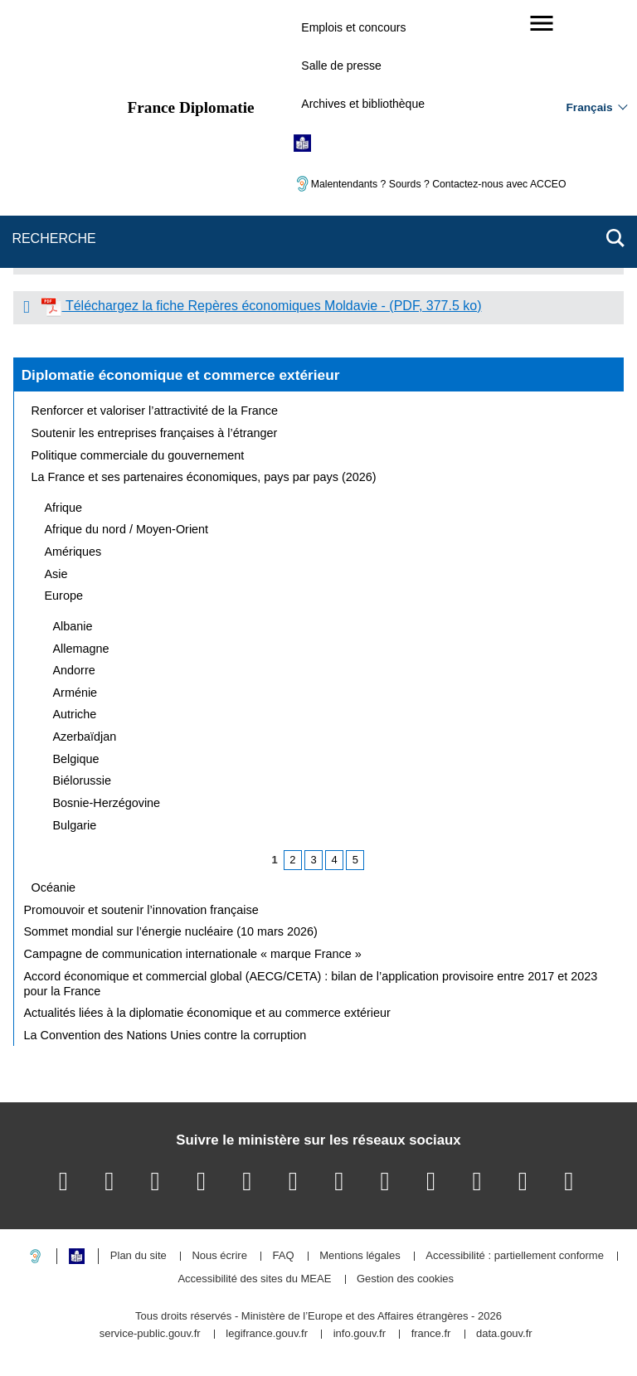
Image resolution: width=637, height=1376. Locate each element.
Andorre (74, 670)
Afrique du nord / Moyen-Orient (127, 529)
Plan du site (138, 1256)
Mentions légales (360, 1256)
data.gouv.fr (504, 1334)
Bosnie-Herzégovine (107, 803)
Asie (56, 574)
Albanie (73, 626)
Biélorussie (82, 780)
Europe (64, 595)
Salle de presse (341, 65)
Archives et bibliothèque (363, 103)
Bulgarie (75, 825)
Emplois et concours (353, 27)
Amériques (73, 551)
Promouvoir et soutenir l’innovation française (141, 910)
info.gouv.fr (359, 1334)
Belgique (76, 759)
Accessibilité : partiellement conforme (514, 1256)
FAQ (283, 1256)
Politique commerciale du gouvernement (138, 455)
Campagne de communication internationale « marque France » (193, 953)
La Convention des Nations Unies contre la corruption (165, 1035)
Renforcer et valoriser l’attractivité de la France (155, 410)
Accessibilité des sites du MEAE (254, 1279)
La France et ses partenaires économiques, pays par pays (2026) (204, 477)
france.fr (431, 1334)
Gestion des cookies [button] (405, 1279)
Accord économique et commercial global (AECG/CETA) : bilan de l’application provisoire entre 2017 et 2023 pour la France (311, 984)
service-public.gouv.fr (150, 1334)
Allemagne (81, 648)
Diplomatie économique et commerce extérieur (181, 375)
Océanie (54, 887)
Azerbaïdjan (85, 736)
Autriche (75, 714)
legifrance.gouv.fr (267, 1334)
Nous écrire (219, 1256)
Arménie (75, 692)
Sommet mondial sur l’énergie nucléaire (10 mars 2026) (171, 931)
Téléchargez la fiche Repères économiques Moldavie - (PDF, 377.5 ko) (261, 306)
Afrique (64, 507)
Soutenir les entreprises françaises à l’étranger (155, 433)
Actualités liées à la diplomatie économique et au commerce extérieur (207, 1012)
